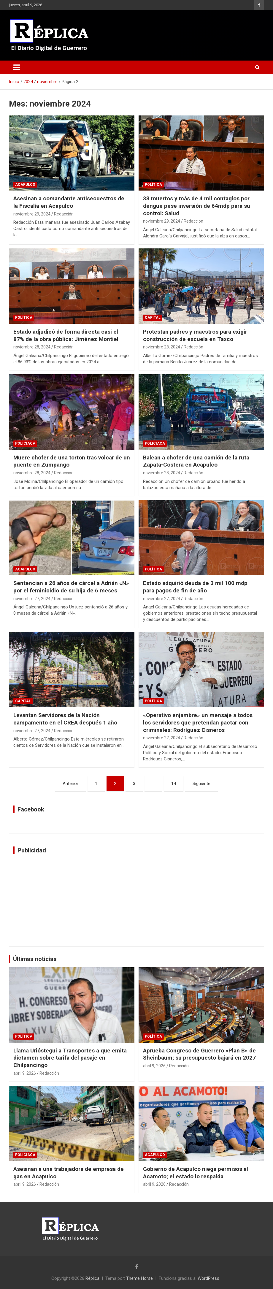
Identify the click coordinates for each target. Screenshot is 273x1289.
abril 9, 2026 (24, 1073)
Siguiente (201, 783)
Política (153, 185)
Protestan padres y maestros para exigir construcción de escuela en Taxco (195, 335)
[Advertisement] (136, 900)
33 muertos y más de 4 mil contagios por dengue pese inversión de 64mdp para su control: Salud (196, 205)
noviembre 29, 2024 (31, 214)
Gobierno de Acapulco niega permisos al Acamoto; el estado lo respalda (195, 1173)
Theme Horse (139, 1278)
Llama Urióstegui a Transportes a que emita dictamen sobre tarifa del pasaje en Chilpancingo (70, 1057)
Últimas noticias (35, 959)
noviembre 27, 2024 (31, 598)
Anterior (70, 783)
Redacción (64, 214)
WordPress (208, 1278)
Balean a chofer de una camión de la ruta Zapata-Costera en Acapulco (196, 461)
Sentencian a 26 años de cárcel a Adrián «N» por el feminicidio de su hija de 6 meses (71, 587)
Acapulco (25, 185)
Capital (153, 317)
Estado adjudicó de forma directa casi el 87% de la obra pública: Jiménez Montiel (65, 335)
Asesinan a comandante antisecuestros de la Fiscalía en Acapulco (68, 202)
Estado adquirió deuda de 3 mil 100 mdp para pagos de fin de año (195, 587)
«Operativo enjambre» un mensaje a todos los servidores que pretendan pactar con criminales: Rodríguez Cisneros (198, 722)
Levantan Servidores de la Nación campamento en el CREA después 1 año (65, 719)
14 (173, 783)
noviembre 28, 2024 (31, 347)
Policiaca (25, 443)
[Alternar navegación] (16, 67)
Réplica (92, 1278)
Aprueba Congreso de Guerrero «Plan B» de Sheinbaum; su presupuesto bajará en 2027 (199, 1054)
